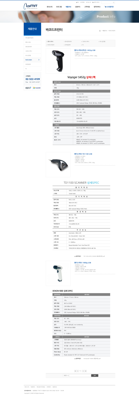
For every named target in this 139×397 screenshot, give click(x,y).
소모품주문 (109, 7)
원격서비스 (97, 7)
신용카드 (77, 7)
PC (26, 68)
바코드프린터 (28, 60)
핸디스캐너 (28, 42)
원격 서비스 (95, 2)
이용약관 (33, 387)
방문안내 (55, 387)
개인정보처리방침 (41, 387)
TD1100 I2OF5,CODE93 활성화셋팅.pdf (94, 256)
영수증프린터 (28, 46)
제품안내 (68, 7)
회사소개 (49, 7)
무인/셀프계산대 (29, 37)
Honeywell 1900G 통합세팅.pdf (92, 358)
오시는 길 (88, 2)
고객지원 (87, 7)
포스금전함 (28, 55)
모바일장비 (28, 64)
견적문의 (49, 387)
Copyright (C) (27, 393)
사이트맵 (82, 2)
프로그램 (59, 7)
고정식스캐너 (28, 51)
